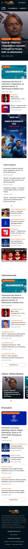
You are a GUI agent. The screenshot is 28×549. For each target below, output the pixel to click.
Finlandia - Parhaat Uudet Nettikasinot (14, 541)
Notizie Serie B (16, 39)
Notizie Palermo (6, 39)
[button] (11, 205)
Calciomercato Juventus (8, 353)
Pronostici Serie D (16, 455)
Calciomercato (12, 8)
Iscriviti (22, 2)
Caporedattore (14, 534)
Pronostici (23, 8)
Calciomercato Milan (17, 309)
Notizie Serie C (14, 229)
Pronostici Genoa (6, 488)
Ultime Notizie (3, 8)
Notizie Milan (14, 94)
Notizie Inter (6, 66)
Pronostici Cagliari (6, 466)
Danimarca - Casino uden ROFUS (14, 544)
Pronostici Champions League (11, 413)
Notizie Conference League (18, 209)
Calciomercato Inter (8, 280)
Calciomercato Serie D (7, 331)
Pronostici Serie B (6, 477)
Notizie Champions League (18, 219)
